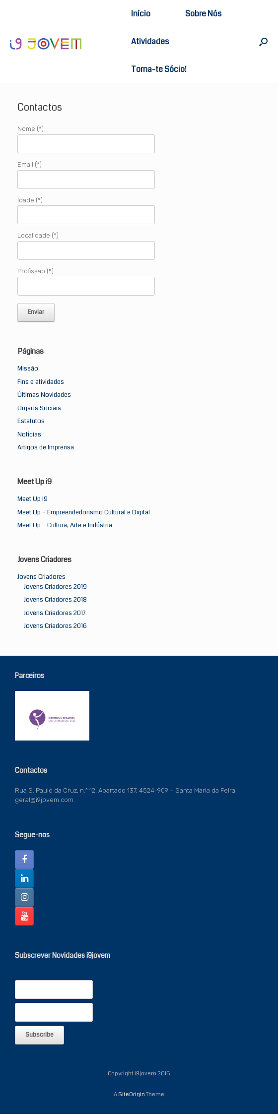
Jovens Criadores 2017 (54, 613)
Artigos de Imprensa (45, 447)
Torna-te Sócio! (159, 69)
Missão (27, 368)
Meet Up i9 (32, 499)
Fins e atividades (40, 381)
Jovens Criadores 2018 (55, 599)
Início (140, 13)
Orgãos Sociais (39, 408)
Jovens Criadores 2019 (55, 586)
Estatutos (31, 421)
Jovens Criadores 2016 (55, 625)
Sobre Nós (203, 13)
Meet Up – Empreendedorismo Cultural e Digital (83, 512)
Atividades (150, 41)
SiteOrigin (131, 1094)
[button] (263, 41)
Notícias (29, 434)
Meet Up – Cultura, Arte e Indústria (64, 525)
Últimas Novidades (44, 394)
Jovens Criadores (41, 576)
